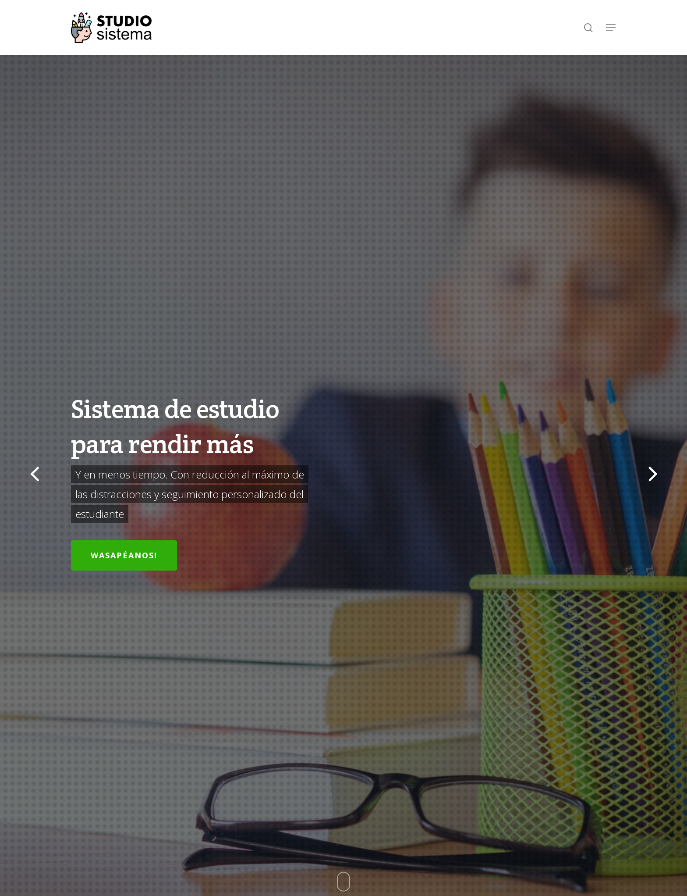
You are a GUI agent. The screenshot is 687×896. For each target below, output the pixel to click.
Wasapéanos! (124, 555)
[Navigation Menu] (611, 27)
